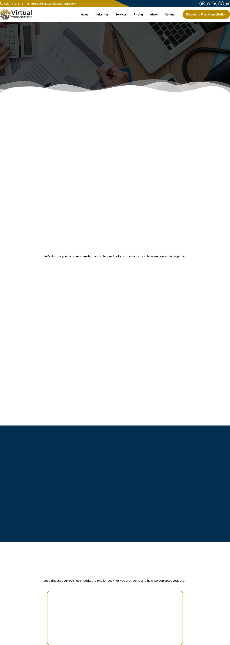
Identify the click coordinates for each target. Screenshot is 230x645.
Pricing (138, 14)
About (154, 14)
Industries (102, 14)
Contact (170, 14)
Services (121, 14)
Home (85, 14)
